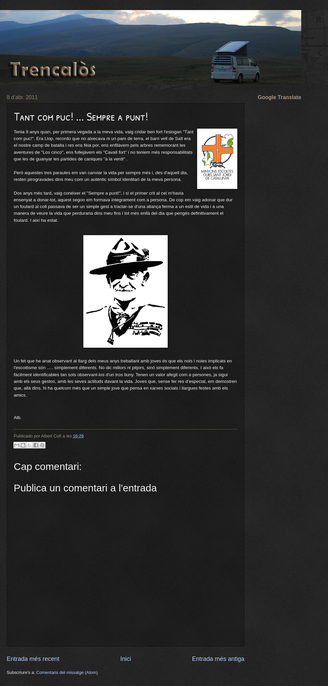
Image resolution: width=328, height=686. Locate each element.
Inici (125, 659)
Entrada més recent (33, 659)
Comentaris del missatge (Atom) (67, 672)
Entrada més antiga (218, 659)
